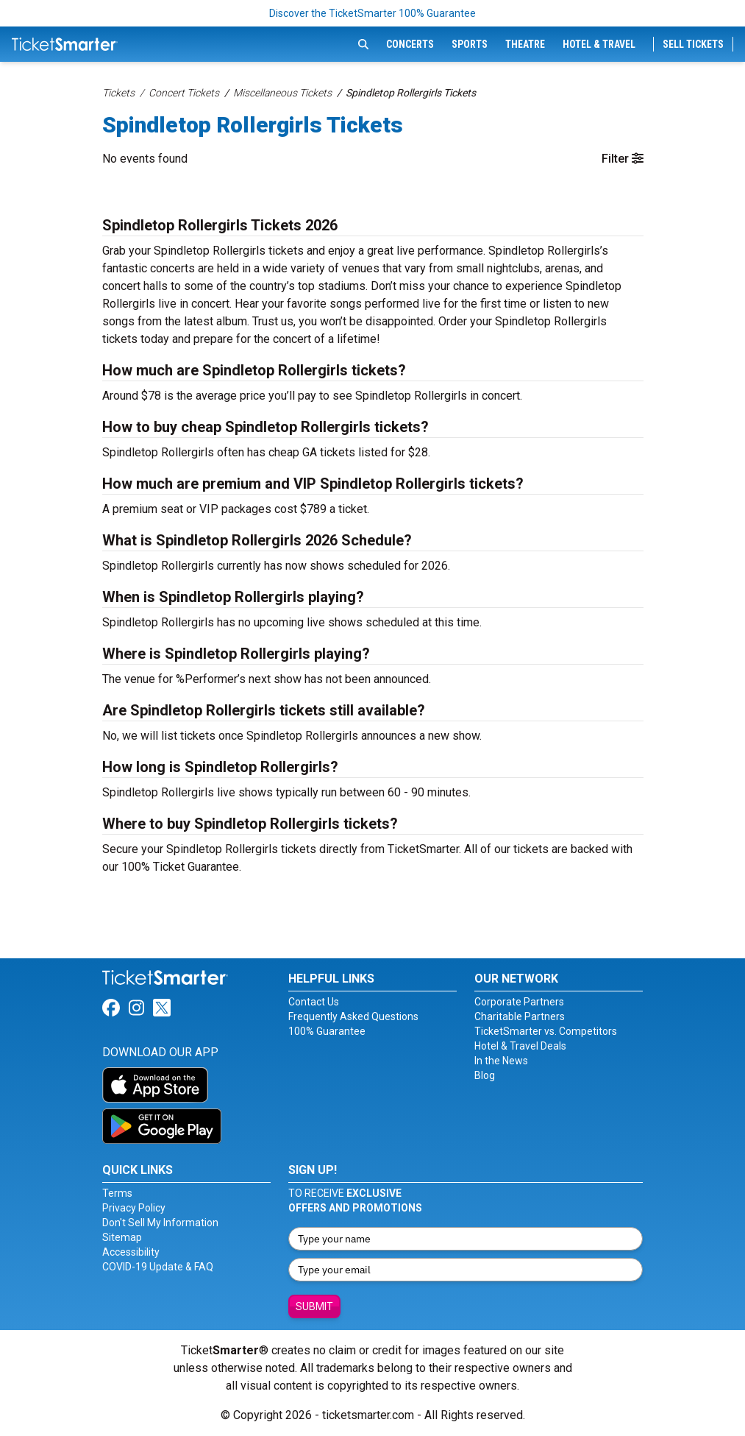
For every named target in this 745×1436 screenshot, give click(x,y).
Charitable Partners (519, 1016)
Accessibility (131, 1252)
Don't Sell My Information (160, 1222)
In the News (501, 1061)
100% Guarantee (327, 1031)
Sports (470, 44)
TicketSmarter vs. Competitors (545, 1031)
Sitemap (122, 1237)
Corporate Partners (519, 1002)
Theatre (525, 44)
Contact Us (313, 1002)
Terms (117, 1193)
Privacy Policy (133, 1208)
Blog (484, 1075)
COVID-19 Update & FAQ (157, 1267)
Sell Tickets (693, 44)
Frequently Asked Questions (353, 1016)
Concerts (410, 44)
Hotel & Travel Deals (520, 1046)
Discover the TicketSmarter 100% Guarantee (372, 13)
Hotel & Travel (599, 44)
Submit (314, 1306)
